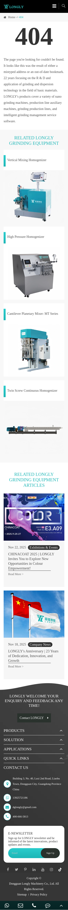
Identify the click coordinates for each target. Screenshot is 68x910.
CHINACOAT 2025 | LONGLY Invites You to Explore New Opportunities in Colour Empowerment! (31, 561)
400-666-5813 (16, 816)
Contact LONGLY (34, 718)
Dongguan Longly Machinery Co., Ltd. (32, 883)
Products (14, 730)
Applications (18, 749)
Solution (14, 739)
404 (21, 17)
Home (11, 17)
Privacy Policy (38, 894)
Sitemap (21, 894)
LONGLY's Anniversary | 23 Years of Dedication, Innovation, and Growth (33, 656)
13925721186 (16, 798)
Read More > (16, 574)
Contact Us (16, 767)
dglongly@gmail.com (20, 807)
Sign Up (50, 853)
